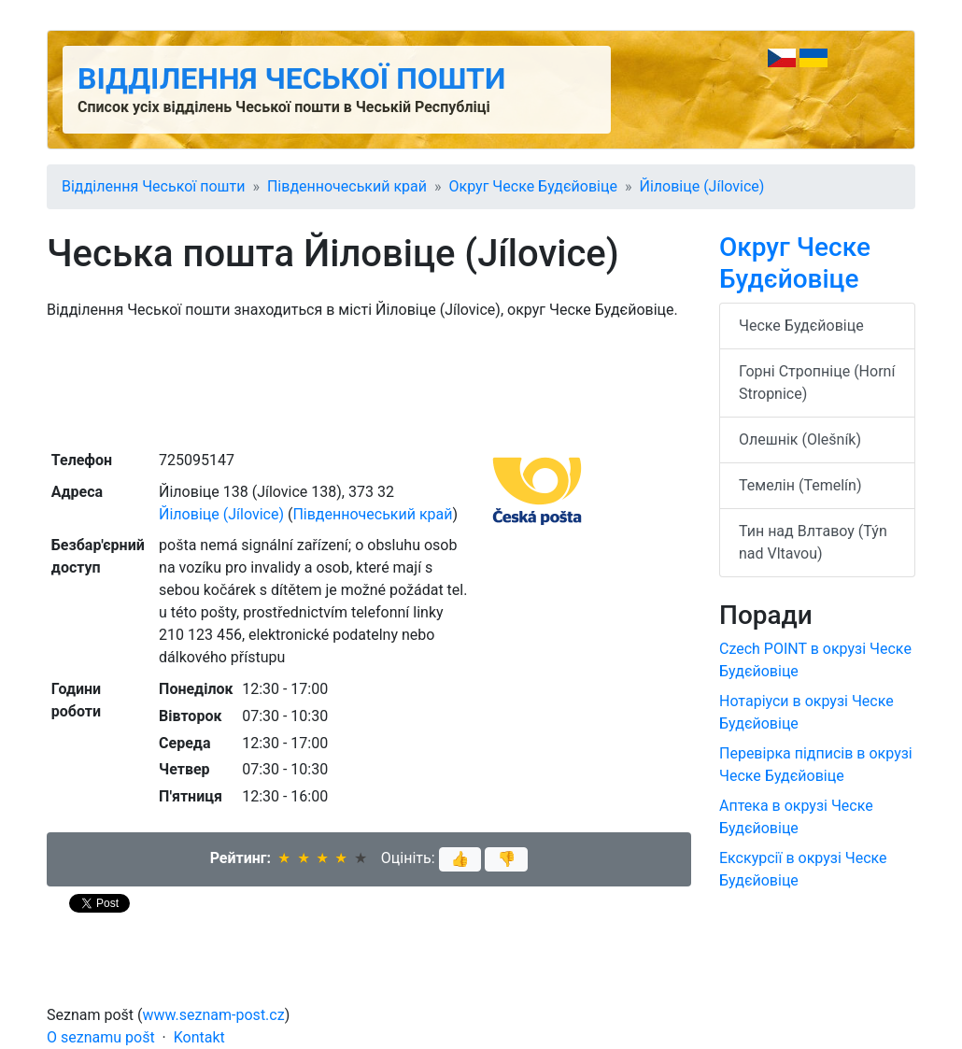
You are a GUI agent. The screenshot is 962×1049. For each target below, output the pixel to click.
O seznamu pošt (101, 1037)
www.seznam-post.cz (214, 1015)
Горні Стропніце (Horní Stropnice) (817, 382)
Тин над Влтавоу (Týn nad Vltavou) (813, 542)
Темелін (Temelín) (800, 485)
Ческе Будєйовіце (801, 325)
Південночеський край (347, 186)
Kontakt (199, 1037)
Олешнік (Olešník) (800, 439)
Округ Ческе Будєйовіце (533, 186)
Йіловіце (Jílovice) (701, 186)
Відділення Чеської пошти (291, 78)
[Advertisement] (369, 383)
